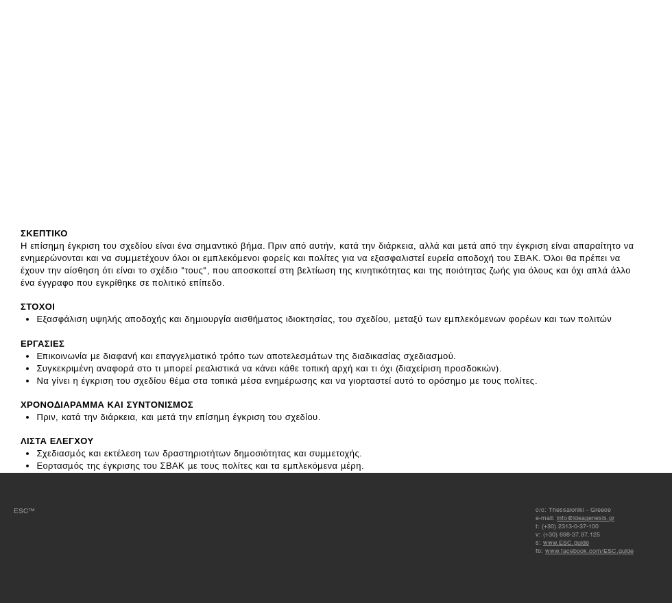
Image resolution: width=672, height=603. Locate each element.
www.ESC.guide (566, 543)
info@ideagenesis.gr (585, 518)
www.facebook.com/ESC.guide (589, 551)
